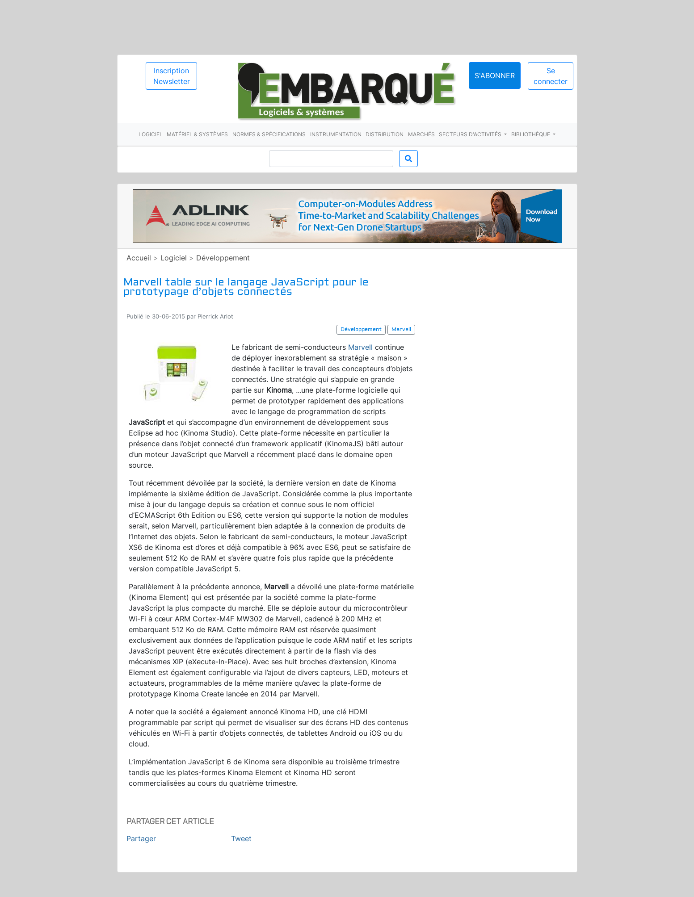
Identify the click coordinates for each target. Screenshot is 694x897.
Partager (141, 838)
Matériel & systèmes (197, 134)
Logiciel (151, 134)
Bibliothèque (531, 134)
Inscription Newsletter (171, 76)
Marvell (360, 347)
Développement (223, 257)
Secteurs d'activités (471, 134)
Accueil (138, 257)
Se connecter (551, 76)
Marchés (421, 134)
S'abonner (495, 75)
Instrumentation (336, 134)
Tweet (241, 838)
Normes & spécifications (269, 134)
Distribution (385, 134)
